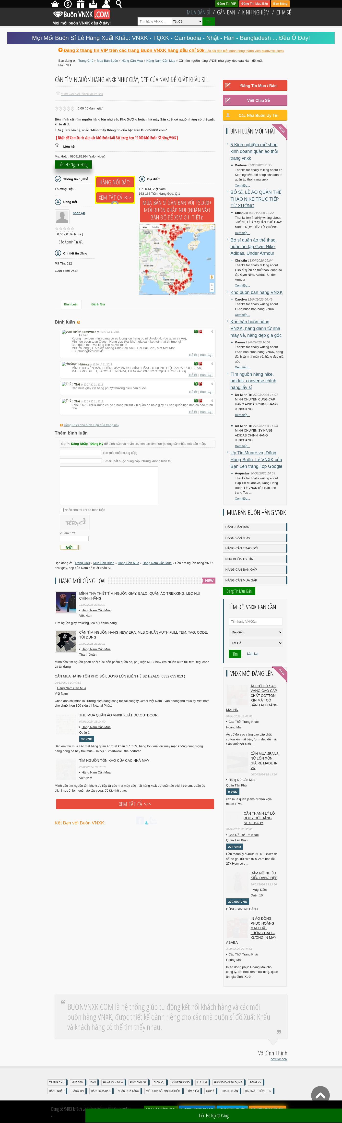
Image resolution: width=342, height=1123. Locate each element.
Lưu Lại (202, 1082)
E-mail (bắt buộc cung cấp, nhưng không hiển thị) (137, 461)
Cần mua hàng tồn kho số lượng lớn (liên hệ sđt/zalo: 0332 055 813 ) (120, 676)
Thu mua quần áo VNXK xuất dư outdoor (118, 715)
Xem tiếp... (242, 185)
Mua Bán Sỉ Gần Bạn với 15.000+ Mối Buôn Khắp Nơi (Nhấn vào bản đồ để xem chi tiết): (177, 210)
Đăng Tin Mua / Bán (258, 86)
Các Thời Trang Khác (244, 722)
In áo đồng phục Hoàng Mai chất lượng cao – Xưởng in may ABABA (251, 930)
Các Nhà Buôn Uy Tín (259, 115)
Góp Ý (210, 1091)
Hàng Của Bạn (100, 1091)
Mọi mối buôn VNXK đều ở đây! (81, 21)
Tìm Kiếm (193, 1091)
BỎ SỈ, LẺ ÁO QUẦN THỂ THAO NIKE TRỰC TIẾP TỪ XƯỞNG (256, 199)
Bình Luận (71, 304)
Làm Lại (252, 653)
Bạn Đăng (280, 3)
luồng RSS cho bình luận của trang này (91, 425)
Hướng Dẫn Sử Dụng (228, 1082)
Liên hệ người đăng (73, 166)
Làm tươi (69, 533)
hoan (79, 213)
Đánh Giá (98, 304)
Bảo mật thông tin (258, 1091)
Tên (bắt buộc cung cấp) (120, 453)
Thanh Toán (230, 1091)
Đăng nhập (56, 1091)
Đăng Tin (77, 1091)
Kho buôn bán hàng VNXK (257, 292)
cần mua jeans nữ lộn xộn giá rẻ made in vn (265, 761)
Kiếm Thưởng (181, 1082)
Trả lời (193, 355)
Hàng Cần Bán (237, 527)
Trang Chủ (56, 1082)
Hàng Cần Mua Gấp (241, 580)
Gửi (69, 547)
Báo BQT (206, 355)
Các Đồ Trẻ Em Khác (244, 835)
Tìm (208, 21)
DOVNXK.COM (279, 1059)
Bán (93, 1082)
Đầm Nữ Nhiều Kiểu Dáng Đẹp (264, 875)
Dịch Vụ (159, 1082)
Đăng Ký (96, 444)
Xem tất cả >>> (115, 197)
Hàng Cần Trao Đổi (241, 548)
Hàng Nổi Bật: (114, 182)
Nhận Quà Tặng (128, 1091)
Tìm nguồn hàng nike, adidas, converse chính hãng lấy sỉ (253, 381)
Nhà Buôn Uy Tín (239, 559)
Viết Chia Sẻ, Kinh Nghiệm (163, 1091)
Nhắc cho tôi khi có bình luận (84, 510)
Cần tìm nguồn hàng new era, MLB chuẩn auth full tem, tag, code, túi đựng (143, 634)
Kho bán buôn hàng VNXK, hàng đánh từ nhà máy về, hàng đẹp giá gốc (256, 328)
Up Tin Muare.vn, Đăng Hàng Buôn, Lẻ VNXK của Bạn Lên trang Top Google (257, 459)
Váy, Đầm (260, 890)
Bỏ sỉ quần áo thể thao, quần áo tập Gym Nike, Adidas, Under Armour (254, 247)
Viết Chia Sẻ (258, 100)
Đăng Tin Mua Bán (254, 3)
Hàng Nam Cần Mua (96, 610)
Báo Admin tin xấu (71, 242)
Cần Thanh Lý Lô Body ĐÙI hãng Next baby (259, 818)
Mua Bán (77, 1082)
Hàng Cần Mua (237, 538)
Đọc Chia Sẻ (138, 1082)
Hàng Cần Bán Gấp (241, 569)
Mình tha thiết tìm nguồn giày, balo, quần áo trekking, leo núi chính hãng (139, 596)
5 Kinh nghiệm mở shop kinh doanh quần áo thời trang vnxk (254, 151)
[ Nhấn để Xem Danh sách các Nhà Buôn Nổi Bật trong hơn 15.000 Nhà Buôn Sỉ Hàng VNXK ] (117, 138)
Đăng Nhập (79, 444)
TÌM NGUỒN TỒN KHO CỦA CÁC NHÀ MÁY (114, 760)
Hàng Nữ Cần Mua (242, 780)
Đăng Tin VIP (226, 3)
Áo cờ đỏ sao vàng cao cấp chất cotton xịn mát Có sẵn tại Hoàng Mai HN (252, 698)
